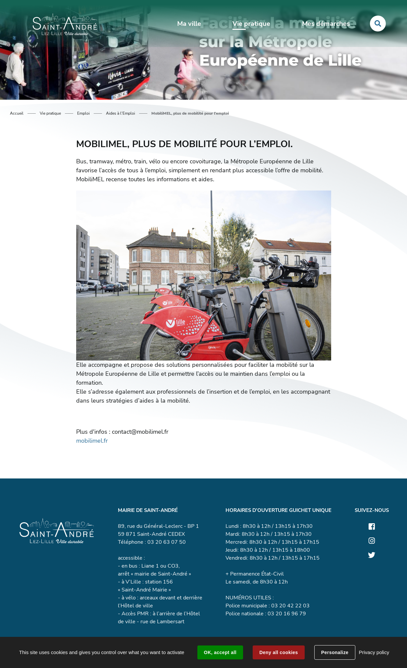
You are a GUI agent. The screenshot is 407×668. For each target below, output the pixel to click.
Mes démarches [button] (326, 23)
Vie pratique (50, 113)
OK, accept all (220, 652)
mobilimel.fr (92, 441)
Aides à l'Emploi (120, 113)
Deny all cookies (278, 652)
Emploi (83, 113)
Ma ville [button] (189, 23)
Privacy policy (374, 652)
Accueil (17, 113)
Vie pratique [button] (251, 23)
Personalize (334, 652)
